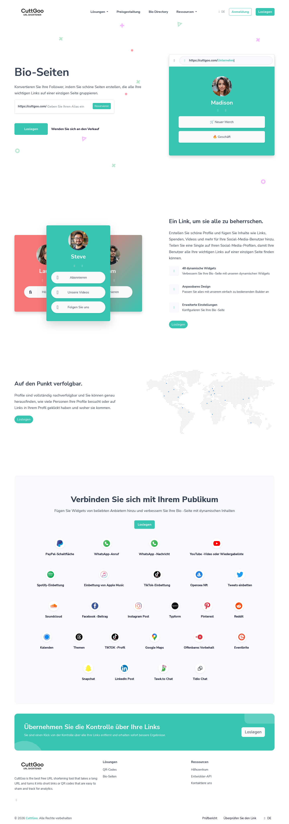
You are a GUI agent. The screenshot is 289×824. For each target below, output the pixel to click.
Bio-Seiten (110, 776)
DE (221, 12)
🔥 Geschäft (222, 137)
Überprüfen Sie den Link (240, 818)
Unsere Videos (72, 292)
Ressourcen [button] (185, 12)
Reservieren (102, 106)
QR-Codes (110, 770)
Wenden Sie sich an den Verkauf (75, 129)
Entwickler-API (201, 776)
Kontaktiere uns (201, 783)
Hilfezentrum (199, 770)
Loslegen (265, 12)
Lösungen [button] (98, 12)
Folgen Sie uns (72, 307)
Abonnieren (105, 292)
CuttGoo (32, 818)
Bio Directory (158, 12)
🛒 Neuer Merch (222, 122)
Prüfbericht (209, 818)
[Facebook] (218, 110)
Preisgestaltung (128, 12)
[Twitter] (226, 110)
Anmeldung (240, 12)
